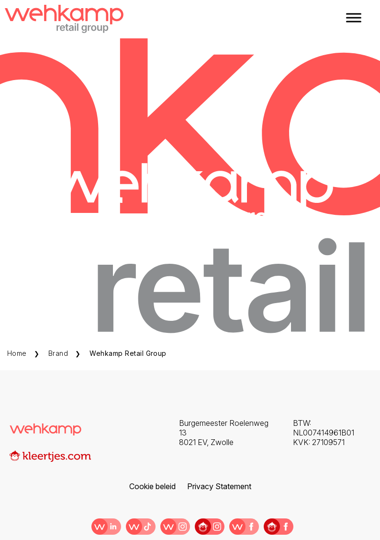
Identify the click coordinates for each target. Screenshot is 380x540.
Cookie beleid (152, 461)
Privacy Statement (219, 461)
